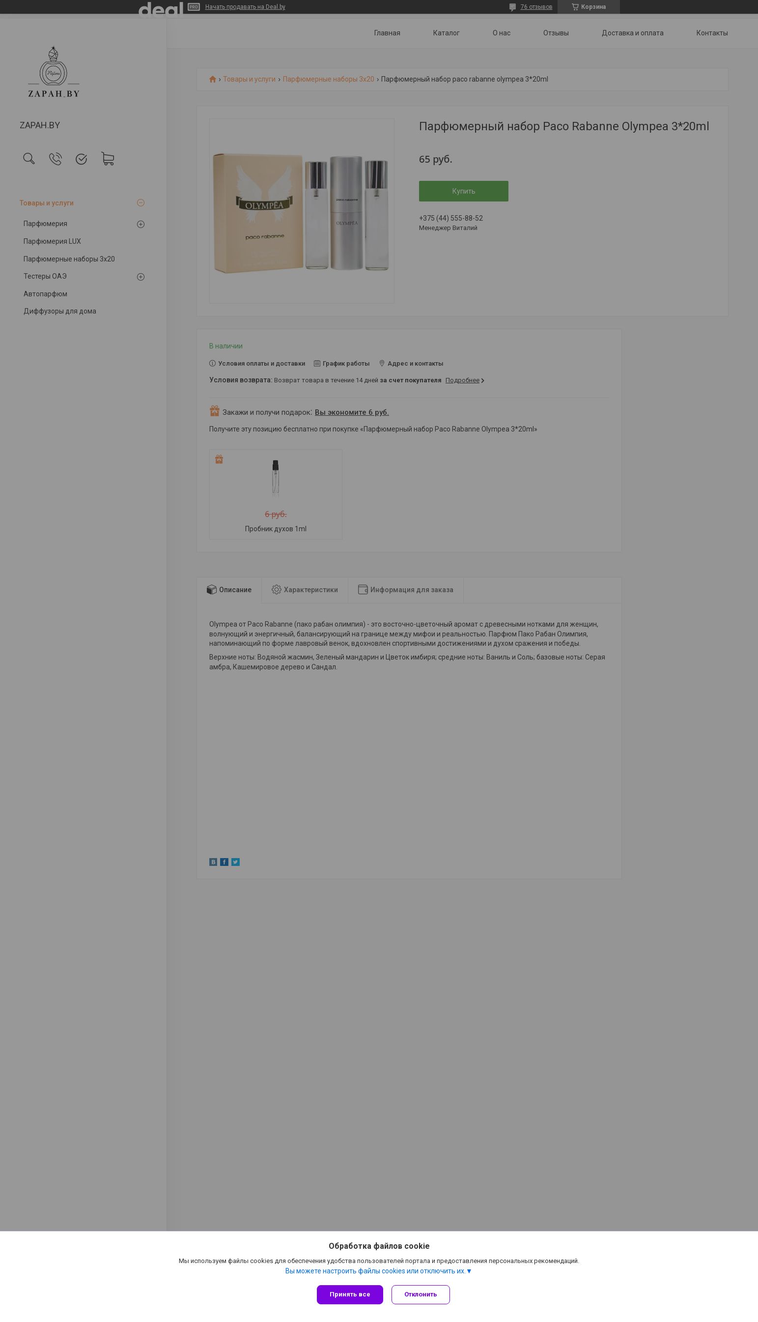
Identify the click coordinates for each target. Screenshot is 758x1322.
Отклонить (422, 1294)
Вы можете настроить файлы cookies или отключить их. (375, 1272)
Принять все (350, 1294)
